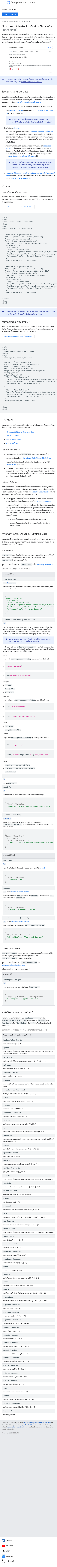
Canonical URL (11, 464)
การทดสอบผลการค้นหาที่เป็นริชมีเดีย (31, 82)
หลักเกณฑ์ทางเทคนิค (13, 440)
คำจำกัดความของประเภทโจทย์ (20, 892)
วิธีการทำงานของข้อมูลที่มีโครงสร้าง (28, 102)
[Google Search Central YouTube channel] (28, 1546)
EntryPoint (7, 819)
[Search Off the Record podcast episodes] (28, 1556)
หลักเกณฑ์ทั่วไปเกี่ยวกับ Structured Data (20, 432)
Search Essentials (13, 436)
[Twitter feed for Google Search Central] (28, 1561)
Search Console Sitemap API (21, 178)
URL (4, 779)
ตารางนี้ (42, 868)
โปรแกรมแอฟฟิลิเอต (44, 501)
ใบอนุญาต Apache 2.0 (25, 1425)
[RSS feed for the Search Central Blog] (28, 1551)
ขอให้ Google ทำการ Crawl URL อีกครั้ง (22, 156)
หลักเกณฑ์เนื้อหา (12, 444)
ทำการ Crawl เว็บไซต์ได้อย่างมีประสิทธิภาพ (36, 458)
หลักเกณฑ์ (16, 128)
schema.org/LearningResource (13, 965)
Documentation (9, 9)
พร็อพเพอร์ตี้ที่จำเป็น (16, 111)
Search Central (23, 2)
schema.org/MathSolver (44, 565)
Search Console (10, 14)
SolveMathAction (9, 583)
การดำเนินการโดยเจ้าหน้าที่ (41, 492)
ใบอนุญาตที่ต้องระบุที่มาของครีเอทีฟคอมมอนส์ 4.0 (37, 1423)
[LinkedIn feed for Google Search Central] (28, 1540)
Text (4, 623)
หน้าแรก (4, 21)
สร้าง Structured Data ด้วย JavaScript (39, 122)
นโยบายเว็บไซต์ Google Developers (17, 1427)
